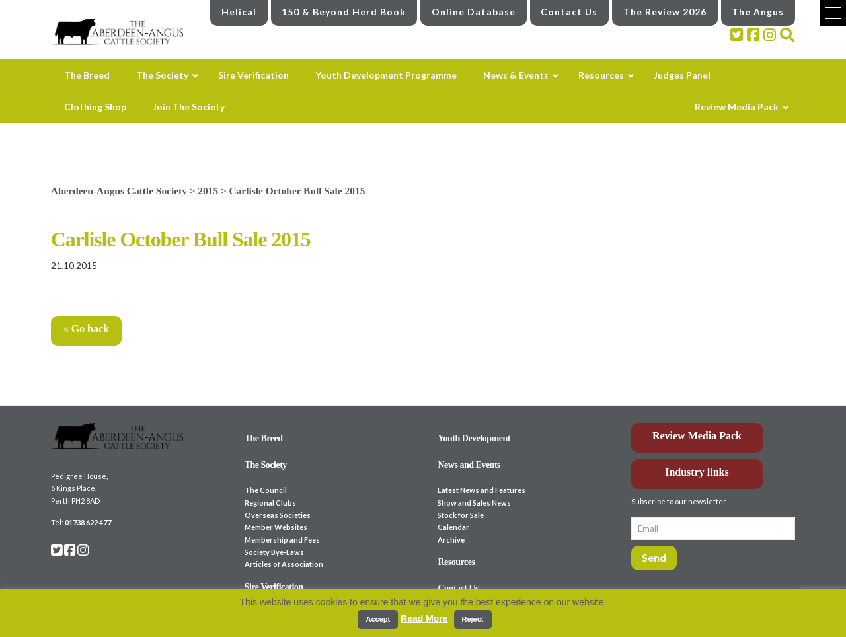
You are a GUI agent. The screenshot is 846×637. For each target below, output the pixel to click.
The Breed (264, 438)
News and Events (469, 465)
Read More (424, 618)
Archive (451, 539)
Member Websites (276, 527)
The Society (266, 465)
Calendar (453, 527)
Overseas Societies (278, 515)
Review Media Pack (697, 435)
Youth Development (474, 438)
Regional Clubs (270, 502)
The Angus (758, 11)
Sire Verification (274, 587)
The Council (266, 490)
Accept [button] (377, 619)
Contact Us (569, 11)
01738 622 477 (88, 522)
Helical (238, 11)
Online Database (474, 11)
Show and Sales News (474, 502)
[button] (833, 13)
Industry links (697, 472)
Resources (456, 562)
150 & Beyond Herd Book (344, 11)
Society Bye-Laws (274, 552)
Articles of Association (284, 564)
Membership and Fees (282, 539)
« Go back (86, 328)
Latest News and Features (481, 490)
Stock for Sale (461, 515)
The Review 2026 (665, 11)
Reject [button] (473, 619)
